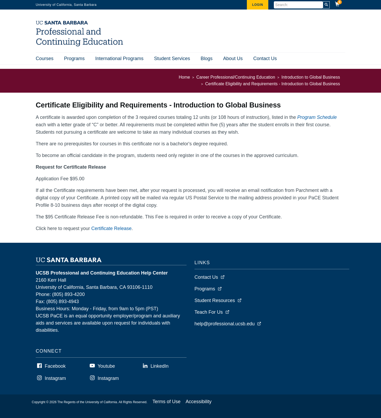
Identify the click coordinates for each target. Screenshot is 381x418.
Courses (44, 58)
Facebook (55, 366)
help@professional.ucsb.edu (224, 323)
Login (257, 5)
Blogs (206, 58)
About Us (233, 58)
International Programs (119, 58)
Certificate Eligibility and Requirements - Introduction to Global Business (272, 84)
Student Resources (214, 300)
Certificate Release (111, 228)
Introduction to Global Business (311, 77)
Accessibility (199, 401)
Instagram (55, 378)
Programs (74, 58)
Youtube (106, 366)
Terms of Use (166, 401)
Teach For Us (208, 312)
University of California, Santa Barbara (66, 5)
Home (184, 77)
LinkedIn (160, 366)
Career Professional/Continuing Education (235, 77)
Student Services (172, 58)
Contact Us (265, 58)
